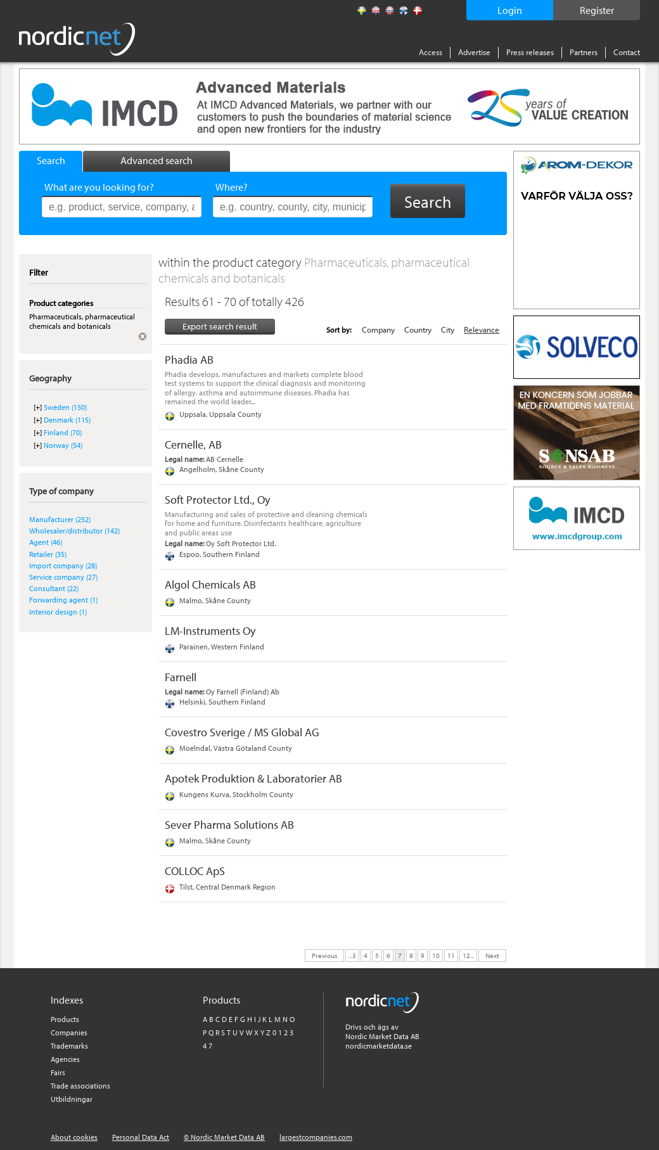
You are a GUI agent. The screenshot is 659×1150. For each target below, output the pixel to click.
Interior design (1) (58, 612)
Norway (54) (63, 445)
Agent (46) (45, 542)
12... (468, 955)
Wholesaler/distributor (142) (74, 530)
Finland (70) (63, 432)
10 (436, 955)
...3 (352, 955)
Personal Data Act (140, 1137)
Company (378, 329)
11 (451, 955)
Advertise (474, 52)
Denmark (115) (67, 420)
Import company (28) (63, 565)
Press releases (530, 52)
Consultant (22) (54, 588)
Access (430, 52)
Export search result (219, 326)
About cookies (74, 1137)
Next (492, 955)
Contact (626, 52)
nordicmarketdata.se (378, 1046)
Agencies (65, 1059)
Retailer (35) (48, 554)
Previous (324, 955)
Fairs (58, 1072)
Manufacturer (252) (60, 519)
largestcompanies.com (315, 1137)
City (447, 329)
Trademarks (69, 1046)
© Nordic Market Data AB (224, 1137)
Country (418, 329)
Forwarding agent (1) (63, 599)
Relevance (481, 329)
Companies (69, 1032)
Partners (584, 52)
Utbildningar (72, 1099)
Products (65, 1019)
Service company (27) (63, 577)
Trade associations (80, 1085)
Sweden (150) (65, 407)
